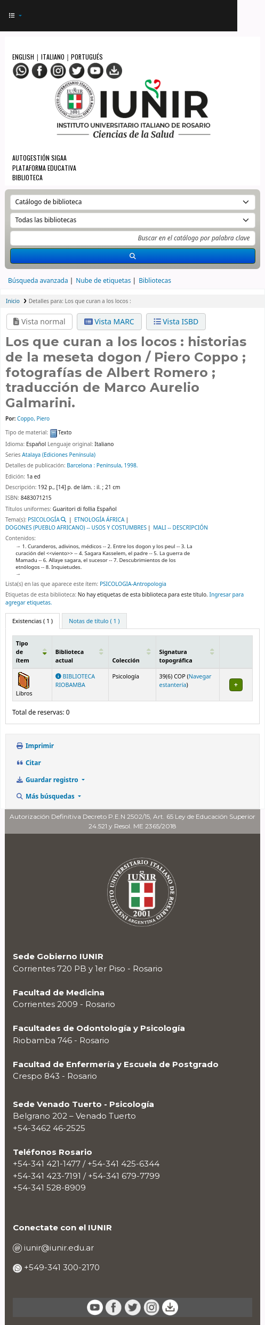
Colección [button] (125, 660)
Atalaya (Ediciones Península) (58, 454)
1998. (131, 465)
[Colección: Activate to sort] (132, 651)
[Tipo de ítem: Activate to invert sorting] (32, 651)
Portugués (87, 56)
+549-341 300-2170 (61, 1267)
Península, (110, 465)
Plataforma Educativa (44, 167)
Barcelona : (81, 465)
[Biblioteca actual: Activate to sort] (80, 651)
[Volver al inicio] (235, 1295)
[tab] (94, 621)
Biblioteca (27, 177)
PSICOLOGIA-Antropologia (133, 584)
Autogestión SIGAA (39, 157)
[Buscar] (132, 256)
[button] (15, 15)
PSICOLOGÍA (44, 519)
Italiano (53, 56)
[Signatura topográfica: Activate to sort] (187, 651)
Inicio (13, 301)
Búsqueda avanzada (38, 280)
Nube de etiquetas (103, 280)
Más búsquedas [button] (46, 796)
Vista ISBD (176, 321)
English (24, 56)
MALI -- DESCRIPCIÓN (180, 527)
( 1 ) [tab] (32, 621)
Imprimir (35, 745)
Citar (28, 762)
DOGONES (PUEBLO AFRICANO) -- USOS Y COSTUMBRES (76, 527)
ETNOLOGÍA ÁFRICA (99, 519)
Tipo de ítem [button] (22, 652)
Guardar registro (48, 779)
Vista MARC (109, 321)
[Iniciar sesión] (224, 16)
